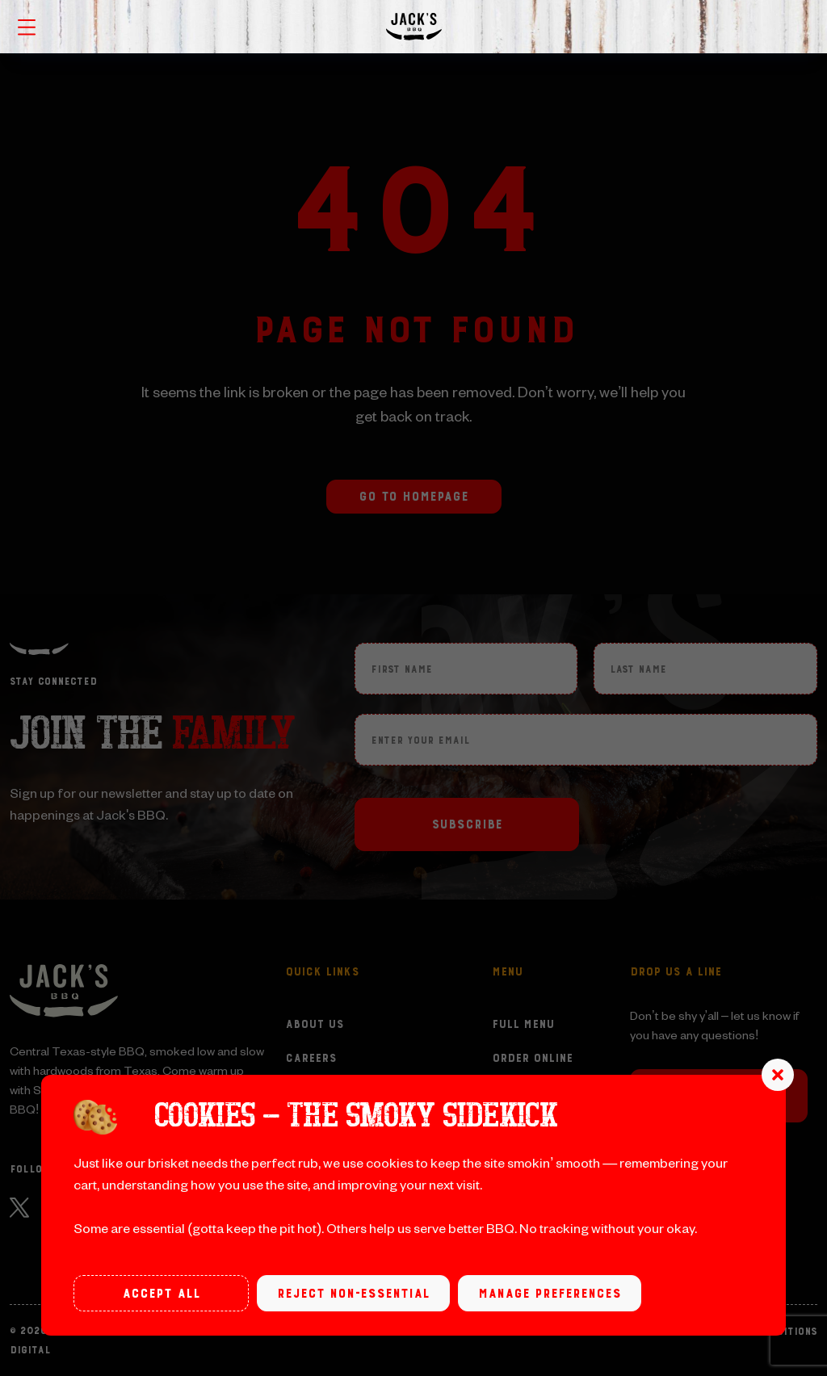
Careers (311, 1058)
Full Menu (523, 1024)
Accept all (161, 1294)
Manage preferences (549, 1294)
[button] (778, 1075)
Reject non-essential (353, 1294)
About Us (314, 1024)
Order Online (532, 1058)
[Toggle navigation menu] (27, 26)
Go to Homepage (413, 497)
